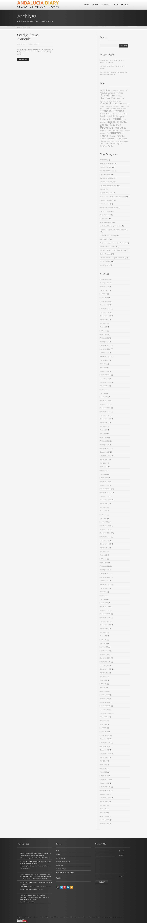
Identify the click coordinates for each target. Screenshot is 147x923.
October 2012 (104, 496)
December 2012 (105, 489)
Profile (58, 851)
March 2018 (104, 297)
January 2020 (104, 283)
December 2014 (105, 408)
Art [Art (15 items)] (123, 99)
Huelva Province (105, 211)
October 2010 (104, 581)
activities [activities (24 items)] (105, 90)
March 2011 (104, 562)
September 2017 (105, 316)
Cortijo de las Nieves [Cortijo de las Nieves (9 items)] (112, 106)
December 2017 (105, 308)
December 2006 (105, 742)
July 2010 (103, 592)
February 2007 (105, 735)
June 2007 (103, 724)
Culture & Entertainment (108, 185)
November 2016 (105, 349)
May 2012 (103, 514)
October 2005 (104, 794)
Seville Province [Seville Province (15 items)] (107, 139)
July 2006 (103, 761)
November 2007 (105, 706)
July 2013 (103, 463)
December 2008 (105, 658)
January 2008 (104, 698)
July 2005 (103, 805)
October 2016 (104, 353)
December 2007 (105, 702)
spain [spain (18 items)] (119, 143)
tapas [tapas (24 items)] (103, 146)
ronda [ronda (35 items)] (104, 135)
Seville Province (105, 254)
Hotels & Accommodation (108, 207)
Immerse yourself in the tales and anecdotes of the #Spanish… (35, 867)
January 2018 (104, 305)
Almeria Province (105, 167)
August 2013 (104, 459)
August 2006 (104, 757)
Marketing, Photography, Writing (110, 226)
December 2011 (105, 533)
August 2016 (104, 360)
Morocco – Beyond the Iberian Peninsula (113, 229)
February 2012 (105, 525)
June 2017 (103, 327)
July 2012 (103, 507)
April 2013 (103, 474)
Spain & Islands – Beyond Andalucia (112, 258)
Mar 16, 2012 (21, 44)
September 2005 (105, 798)
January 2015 (104, 404)
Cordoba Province (106, 182)
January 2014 (104, 445)
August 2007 (104, 717)
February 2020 (105, 279)
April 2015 (103, 393)
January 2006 (104, 783)
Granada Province (106, 193)
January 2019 (104, 286)
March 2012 (104, 522)
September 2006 (105, 753)
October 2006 (104, 750)
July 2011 (103, 551)
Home (18, 27)
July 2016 (103, 364)
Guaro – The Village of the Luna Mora (113, 196)
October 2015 (104, 378)
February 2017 (105, 338)
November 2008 (105, 662)
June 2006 (103, 765)
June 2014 (103, 430)
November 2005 (105, 790)
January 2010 (104, 610)
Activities (103, 160)
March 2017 (104, 334)
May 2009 (103, 639)
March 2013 (104, 478)
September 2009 (105, 625)
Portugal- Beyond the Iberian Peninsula (113, 243)
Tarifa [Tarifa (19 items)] (111, 146)
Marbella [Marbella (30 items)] (120, 127)
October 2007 (104, 709)
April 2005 (103, 812)
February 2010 (105, 606)
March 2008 (104, 691)
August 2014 (104, 422)
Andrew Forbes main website (65, 872)
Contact (58, 854)
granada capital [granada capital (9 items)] (121, 108)
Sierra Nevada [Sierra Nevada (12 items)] (110, 144)
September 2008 (105, 669)
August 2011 (104, 548)
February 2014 (105, 441)
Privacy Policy (60, 858)
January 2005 (104, 823)
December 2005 (105, 787)
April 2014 (103, 433)
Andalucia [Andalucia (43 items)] (107, 95)
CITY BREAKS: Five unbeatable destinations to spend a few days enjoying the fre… (35, 888)
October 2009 (104, 621)
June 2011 (103, 555)
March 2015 (104, 397)
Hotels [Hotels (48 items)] (118, 119)
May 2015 (103, 389)
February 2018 (105, 301)
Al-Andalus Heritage (106, 163)
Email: (121, 855)
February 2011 (105, 566)
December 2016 (105, 345)
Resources (59, 865)
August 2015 (104, 386)
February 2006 (105, 779)
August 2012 (104, 503)
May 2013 (103, 470)
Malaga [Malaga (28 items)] (111, 121)
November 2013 (105, 448)
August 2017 (104, 319)
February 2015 (105, 400)
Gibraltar (103, 189)
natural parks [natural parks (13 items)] (105, 130)
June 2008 (103, 680)
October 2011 (104, 540)
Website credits (21, 919)
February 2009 (105, 651)
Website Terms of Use (63, 861)
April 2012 (103, 518)
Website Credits (61, 868)
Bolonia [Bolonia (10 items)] (109, 101)
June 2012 (103, 511)
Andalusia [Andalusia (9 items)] (119, 96)
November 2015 (105, 375)
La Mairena (103, 218)
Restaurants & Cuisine (107, 246)
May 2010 (103, 595)
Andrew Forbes (33, 44)
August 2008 (104, 673)
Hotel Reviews (104, 204)
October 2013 (104, 452)
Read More (23, 59)
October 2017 (104, 312)
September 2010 (105, 584)
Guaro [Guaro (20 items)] (103, 113)
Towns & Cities (105, 261)
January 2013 (104, 485)
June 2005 (103, 809)
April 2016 (103, 367)
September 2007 (105, 713)
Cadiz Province (105, 174)
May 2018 (103, 294)
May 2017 (103, 330)
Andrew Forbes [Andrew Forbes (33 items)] (110, 98)
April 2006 (103, 772)
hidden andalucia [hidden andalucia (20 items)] (109, 116)
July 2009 (103, 632)
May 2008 (103, 684)
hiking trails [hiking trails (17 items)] (105, 119)
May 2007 (103, 728)
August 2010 (104, 588)
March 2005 (104, 816)
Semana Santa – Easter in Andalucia (112, 250)
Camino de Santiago (107, 178)
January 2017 (104, 342)
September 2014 (105, 419)
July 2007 (103, 720)
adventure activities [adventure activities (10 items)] (118, 90)
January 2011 (104, 570)
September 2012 (105, 500)
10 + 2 (121, 876)
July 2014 (103, 426)
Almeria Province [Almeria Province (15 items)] (115, 93)
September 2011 (105, 544)
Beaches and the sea (107, 171)
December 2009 (105, 614)
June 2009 (103, 636)
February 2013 (105, 481)
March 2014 (104, 437)
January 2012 (104, 529)
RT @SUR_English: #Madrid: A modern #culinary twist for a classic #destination (35, 862)
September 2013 (105, 456)
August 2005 (104, 801)
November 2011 (105, 536)
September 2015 (105, 382)
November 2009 (105, 617)
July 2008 (103, 676)
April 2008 (103, 687)
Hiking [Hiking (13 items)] (121, 116)
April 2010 (103, 599)
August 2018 (104, 290)
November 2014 (105, 411)
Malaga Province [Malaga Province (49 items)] (110, 126)
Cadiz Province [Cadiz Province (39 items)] (111, 103)
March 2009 (104, 647)
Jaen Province (104, 215)
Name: (121, 851)
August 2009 (104, 628)
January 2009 (104, 654)
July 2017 (103, 323)
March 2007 (104, 731)
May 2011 (103, 559)
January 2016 (104, 371)
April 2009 (103, 643)
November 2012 (105, 492)
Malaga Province (105, 222)
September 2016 (105, 356)
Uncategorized (104, 265)
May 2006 (103, 768)
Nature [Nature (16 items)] (115, 130)
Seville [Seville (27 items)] (121, 135)
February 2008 (105, 695)
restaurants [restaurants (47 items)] (114, 133)
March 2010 (104, 603)
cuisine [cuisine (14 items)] (106, 108)
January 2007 (104, 739)
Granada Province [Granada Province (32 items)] (112, 110)
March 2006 (104, 776)
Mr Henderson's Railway (108, 235)
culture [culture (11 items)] (113, 108)
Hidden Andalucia (106, 200)
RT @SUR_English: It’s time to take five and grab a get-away (36, 883)
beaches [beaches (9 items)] (102, 101)
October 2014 (104, 415)
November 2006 (105, 746)
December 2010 (105, 573)
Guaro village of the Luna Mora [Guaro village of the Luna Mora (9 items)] (117, 114)
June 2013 (103, 467)
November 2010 (105, 577)
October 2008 (104, 665)
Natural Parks (104, 239)
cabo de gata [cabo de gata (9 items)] (117, 101)
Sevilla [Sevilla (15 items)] (112, 136)
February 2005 (105, 820)
